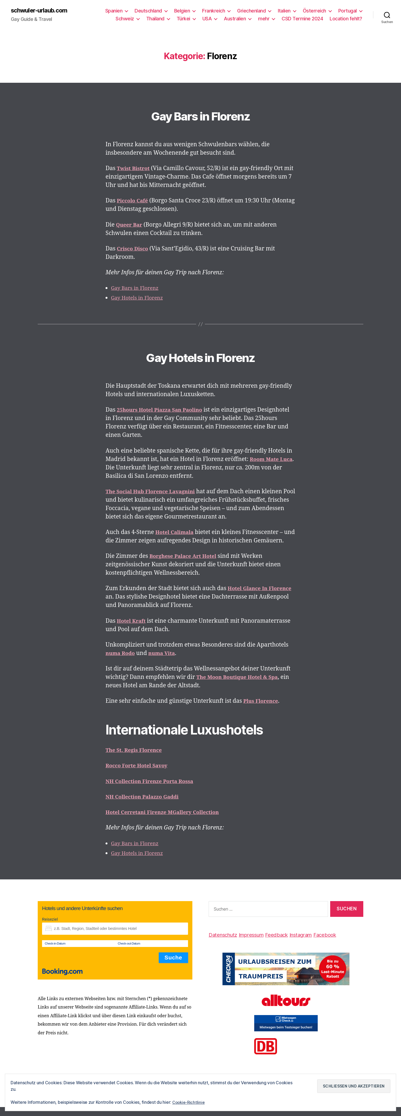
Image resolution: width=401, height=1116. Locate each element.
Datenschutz (225, 943)
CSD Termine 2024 (302, 19)
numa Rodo (122, 662)
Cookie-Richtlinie (189, 1102)
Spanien (114, 11)
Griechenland (251, 11)
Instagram (315, 943)
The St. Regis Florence (137, 759)
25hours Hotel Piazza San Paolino (164, 410)
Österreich (314, 11)
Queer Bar (130, 225)
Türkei (183, 19)
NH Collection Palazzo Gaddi (146, 805)
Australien (235, 19)
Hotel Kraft (133, 630)
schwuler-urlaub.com (42, 11)
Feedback (288, 943)
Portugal (347, 11)
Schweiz (125, 19)
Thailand (155, 19)
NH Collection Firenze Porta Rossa (154, 790)
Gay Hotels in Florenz (140, 298)
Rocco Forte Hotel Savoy (140, 774)
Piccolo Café (134, 201)
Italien (284, 11)
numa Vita (166, 662)
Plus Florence (262, 710)
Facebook (343, 943)
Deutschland (148, 11)
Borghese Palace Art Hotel (186, 565)
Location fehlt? (346, 19)
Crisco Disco (134, 249)
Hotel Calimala (176, 532)
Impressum (258, 943)
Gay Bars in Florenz (200, 114)
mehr (263, 19)
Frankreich (213, 11)
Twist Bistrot (135, 169)
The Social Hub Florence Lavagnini (155, 492)
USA (207, 19)
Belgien (182, 11)
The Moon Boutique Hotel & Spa (241, 686)
